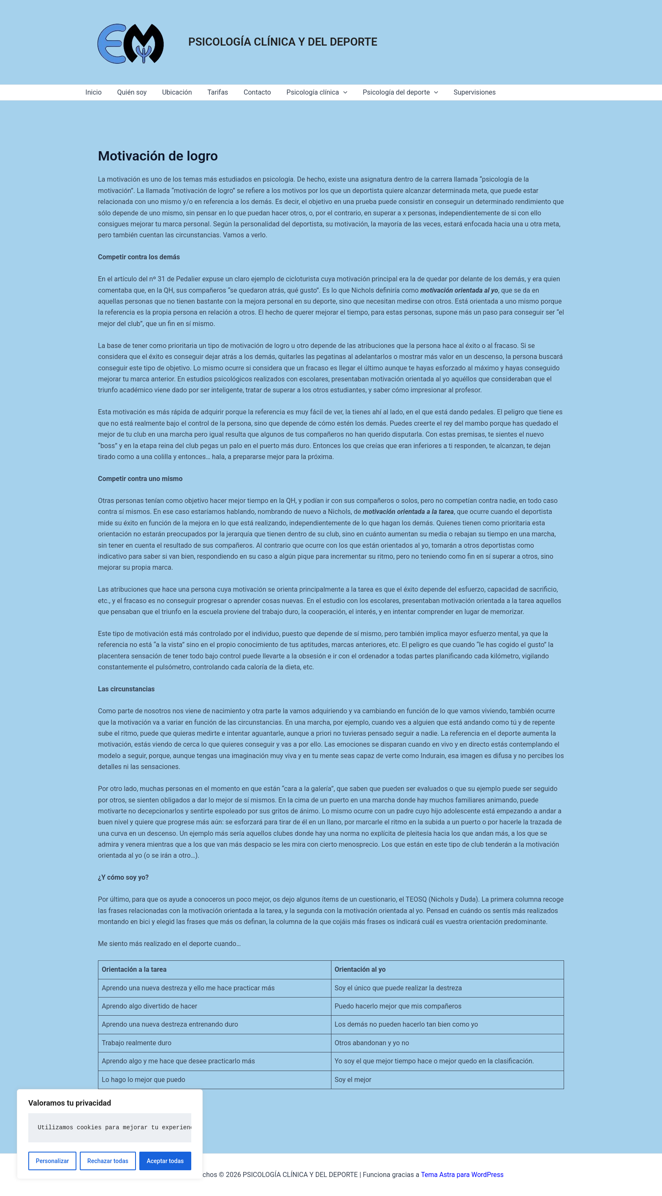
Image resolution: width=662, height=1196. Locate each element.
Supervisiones (460, 92)
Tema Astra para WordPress (462, 1175)
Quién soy (129, 92)
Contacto (248, 92)
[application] (332, 92)
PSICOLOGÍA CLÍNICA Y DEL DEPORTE (282, 41)
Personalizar (52, 1161)
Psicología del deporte (387, 92)
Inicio (92, 92)
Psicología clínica (306, 92)
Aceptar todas (165, 1161)
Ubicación (172, 92)
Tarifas (211, 92)
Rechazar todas (107, 1161)
